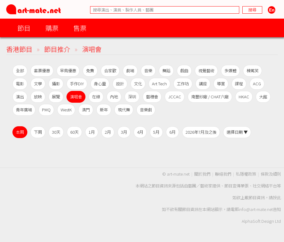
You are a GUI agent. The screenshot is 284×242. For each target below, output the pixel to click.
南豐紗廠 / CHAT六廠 (210, 97)
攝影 (56, 84)
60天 (74, 132)
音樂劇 (146, 110)
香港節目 (19, 49)
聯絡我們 (223, 174)
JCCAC (174, 97)
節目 (23, 28)
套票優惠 (42, 71)
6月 (172, 132)
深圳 (132, 97)
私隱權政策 (246, 174)
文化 (138, 84)
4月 (140, 132)
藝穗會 (152, 97)
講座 (203, 84)
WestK (66, 110)
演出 (20, 97)
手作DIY (77, 84)
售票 (79, 28)
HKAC (244, 97)
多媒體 (230, 71)
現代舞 (124, 110)
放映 (38, 97)
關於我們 (202, 174)
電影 (20, 84)
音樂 (148, 71)
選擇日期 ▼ (237, 132)
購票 (51, 28)
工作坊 (183, 84)
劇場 (130, 71)
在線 (96, 97)
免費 (90, 71)
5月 (156, 132)
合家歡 (110, 71)
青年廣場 (24, 110)
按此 (277, 197)
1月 (92, 132)
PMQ (46, 110)
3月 (124, 132)
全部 (20, 71)
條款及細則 (271, 174)
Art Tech (159, 84)
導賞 (221, 84)
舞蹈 (166, 71)
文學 (38, 84)
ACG (257, 84)
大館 (263, 97)
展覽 (56, 97)
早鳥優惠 (68, 71)
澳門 (86, 110)
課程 (239, 84)
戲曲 (184, 71)
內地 (114, 97)
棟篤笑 (252, 71)
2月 (108, 132)
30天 (56, 132)
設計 (120, 84)
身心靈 (100, 84)
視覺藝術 (206, 71)
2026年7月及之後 (201, 132)
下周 (38, 132)
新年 (104, 110)
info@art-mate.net (256, 209)
